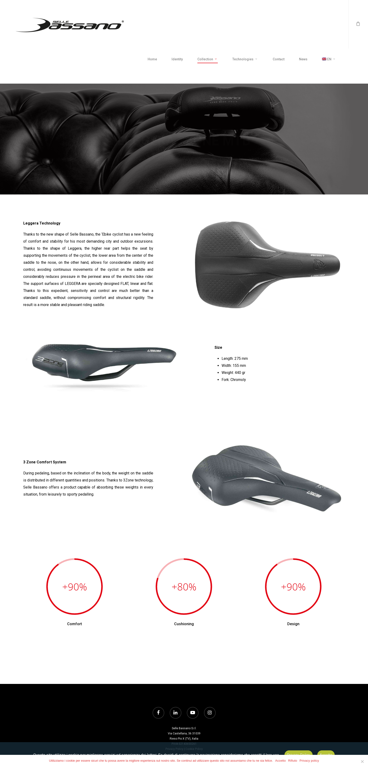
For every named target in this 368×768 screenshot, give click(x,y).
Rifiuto (292, 760)
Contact (278, 59)
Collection (207, 59)
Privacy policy (309, 760)
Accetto (280, 760)
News (303, 59)
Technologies (245, 59)
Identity (177, 59)
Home (152, 59)
